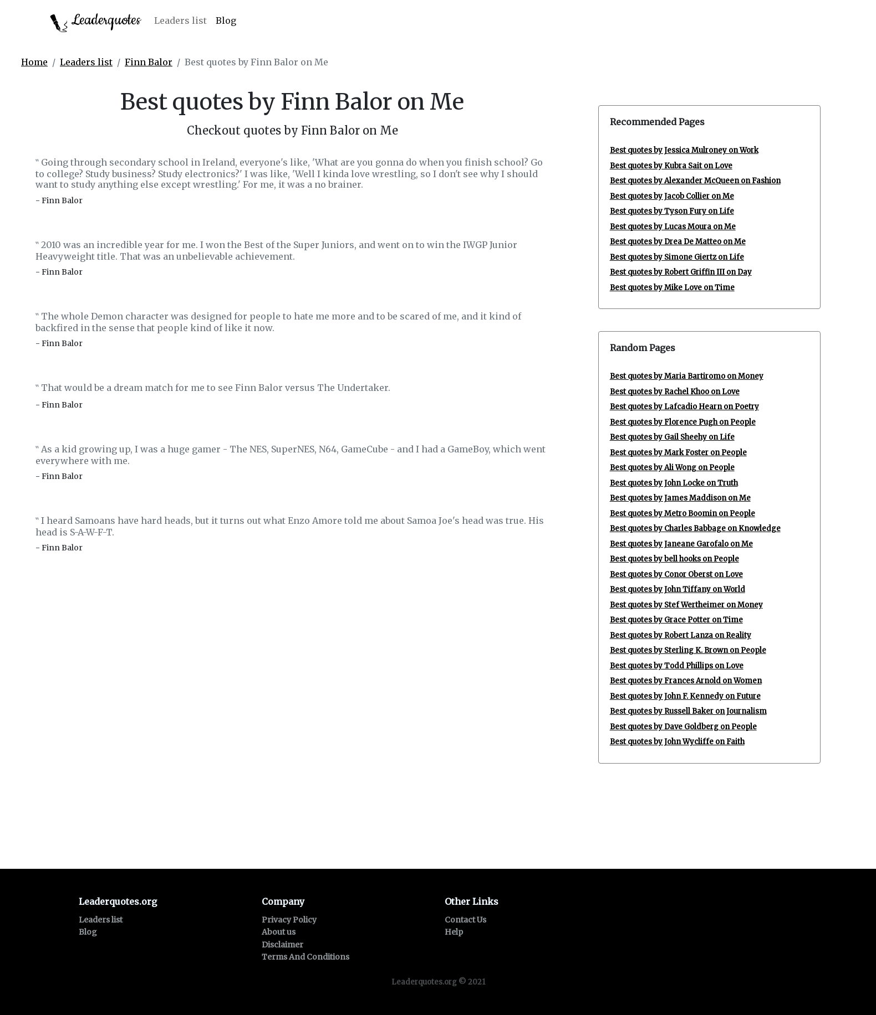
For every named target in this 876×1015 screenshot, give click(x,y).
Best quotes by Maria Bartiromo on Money (686, 376)
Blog (226, 20)
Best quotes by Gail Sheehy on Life (672, 437)
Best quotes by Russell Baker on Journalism (688, 711)
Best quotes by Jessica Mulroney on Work (684, 150)
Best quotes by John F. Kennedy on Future (685, 696)
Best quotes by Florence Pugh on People (683, 422)
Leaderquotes (95, 21)
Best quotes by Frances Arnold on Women (686, 681)
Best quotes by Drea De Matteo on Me (678, 241)
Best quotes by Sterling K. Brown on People (688, 650)
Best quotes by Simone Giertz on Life (677, 257)
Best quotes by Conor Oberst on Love (676, 574)
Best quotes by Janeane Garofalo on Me (681, 544)
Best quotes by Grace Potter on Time (676, 620)
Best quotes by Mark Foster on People (678, 452)
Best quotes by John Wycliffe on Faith (677, 741)
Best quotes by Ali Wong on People (672, 467)
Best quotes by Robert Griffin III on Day (681, 272)
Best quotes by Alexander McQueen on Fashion (695, 181)
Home (34, 62)
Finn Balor (148, 62)
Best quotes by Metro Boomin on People (682, 513)
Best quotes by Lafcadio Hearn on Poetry (684, 406)
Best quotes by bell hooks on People (674, 559)
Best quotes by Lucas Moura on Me (673, 226)
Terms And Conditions (305, 957)
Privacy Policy (289, 920)
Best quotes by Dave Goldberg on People (683, 726)
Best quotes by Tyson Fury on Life (672, 211)
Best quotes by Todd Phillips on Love (676, 666)
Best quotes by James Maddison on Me (680, 498)
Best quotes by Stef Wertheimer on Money (686, 605)
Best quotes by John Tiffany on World (677, 589)
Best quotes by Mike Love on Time (672, 287)
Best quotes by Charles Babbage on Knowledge (695, 528)
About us (279, 932)
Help (454, 932)
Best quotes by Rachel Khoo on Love (675, 391)
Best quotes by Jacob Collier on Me (672, 196)
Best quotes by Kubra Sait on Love (671, 166)
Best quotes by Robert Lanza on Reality (680, 635)
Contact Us (465, 920)
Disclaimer (282, 945)
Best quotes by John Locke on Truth (674, 483)
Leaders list (180, 20)
